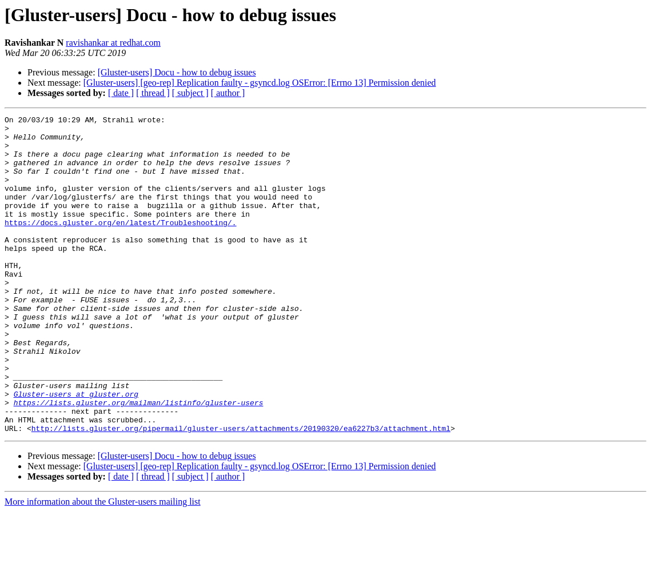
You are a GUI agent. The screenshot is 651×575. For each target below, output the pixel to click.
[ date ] (121, 93)
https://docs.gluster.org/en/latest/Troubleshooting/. (121, 244)
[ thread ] (153, 93)
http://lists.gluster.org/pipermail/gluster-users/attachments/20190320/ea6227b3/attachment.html (240, 491)
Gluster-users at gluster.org (76, 450)
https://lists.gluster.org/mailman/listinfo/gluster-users (138, 461)
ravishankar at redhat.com (113, 42)
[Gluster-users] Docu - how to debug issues (177, 72)
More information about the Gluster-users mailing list (103, 565)
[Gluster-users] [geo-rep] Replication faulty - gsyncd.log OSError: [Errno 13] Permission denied (259, 82)
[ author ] (228, 93)
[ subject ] (190, 93)
